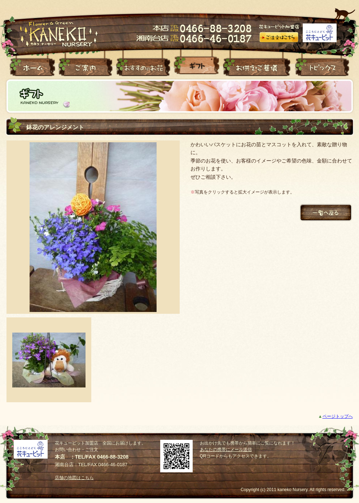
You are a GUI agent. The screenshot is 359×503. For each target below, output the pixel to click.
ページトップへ (338, 416)
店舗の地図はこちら (74, 477)
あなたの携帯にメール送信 (226, 449)
